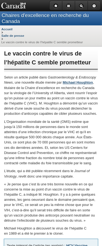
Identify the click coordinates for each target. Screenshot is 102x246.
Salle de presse (12, 35)
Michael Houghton (78, 82)
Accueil (7, 29)
